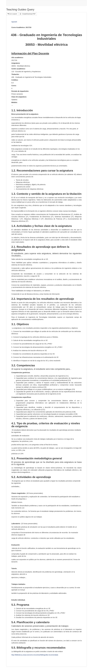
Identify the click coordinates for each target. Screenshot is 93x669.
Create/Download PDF (28, 14)
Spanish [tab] (14, 22)
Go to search (12, 14)
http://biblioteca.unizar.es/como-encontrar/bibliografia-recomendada (34, 655)
